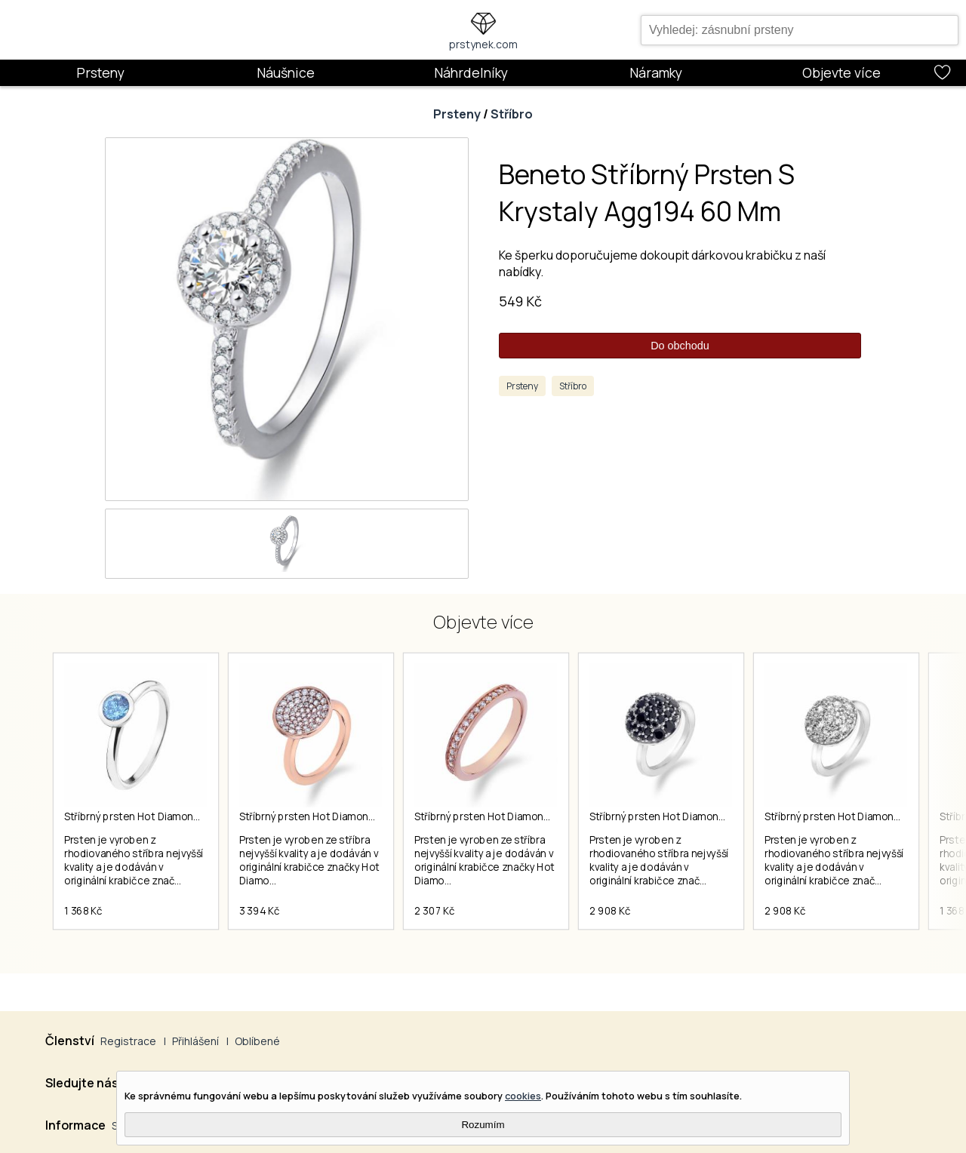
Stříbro (512, 114)
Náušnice (286, 72)
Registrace (128, 1041)
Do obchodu (680, 346)
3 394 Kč (259, 911)
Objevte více (841, 72)
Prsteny (100, 72)
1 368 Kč (83, 911)
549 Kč (520, 301)
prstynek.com (483, 44)
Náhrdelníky (471, 72)
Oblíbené (257, 1041)
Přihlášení (195, 1041)
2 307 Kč (434, 911)
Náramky (655, 72)
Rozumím (482, 1124)
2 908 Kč (609, 911)
